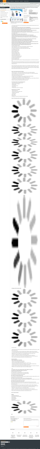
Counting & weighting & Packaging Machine (4, 17)
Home (1, 1)
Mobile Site (2, 446)
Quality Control (17, 1)
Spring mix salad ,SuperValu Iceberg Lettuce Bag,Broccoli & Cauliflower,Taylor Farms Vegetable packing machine (31, 437)
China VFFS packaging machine (10, 448)
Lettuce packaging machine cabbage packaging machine (37, 436)
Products (4, 1)
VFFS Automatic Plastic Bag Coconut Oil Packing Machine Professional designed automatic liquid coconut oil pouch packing (17, 22)
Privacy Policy (3, 448)
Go (39, 4)
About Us (8, 1)
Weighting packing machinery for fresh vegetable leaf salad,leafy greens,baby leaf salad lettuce (13, 436)
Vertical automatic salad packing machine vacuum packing (19, 436)
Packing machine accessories (3, 15)
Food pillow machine (2, 11)
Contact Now (26, 22)
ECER (37, 448)
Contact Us (21, 1)
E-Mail (2, 445)
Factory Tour (12, 1)
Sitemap (4, 445)
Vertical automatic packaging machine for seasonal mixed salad (25, 436)
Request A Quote (26, 1)
